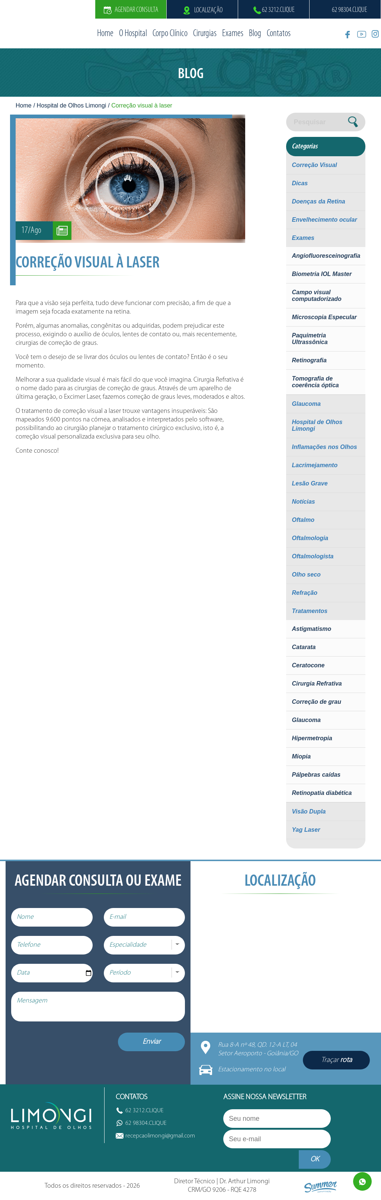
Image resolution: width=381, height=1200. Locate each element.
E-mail (117, 917)
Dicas (300, 183)
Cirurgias (205, 34)
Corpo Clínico (170, 34)
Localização (202, 10)
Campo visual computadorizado (316, 295)
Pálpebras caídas (316, 774)
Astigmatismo (311, 629)
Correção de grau (316, 702)
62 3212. (278, 10)
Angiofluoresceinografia (326, 256)
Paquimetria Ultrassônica (309, 338)
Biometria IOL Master (322, 274)
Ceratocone (308, 665)
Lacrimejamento (314, 465)
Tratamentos (309, 611)
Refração (304, 593)
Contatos (279, 34)
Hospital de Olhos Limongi (71, 105)
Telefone (28, 945)
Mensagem (32, 1000)
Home (105, 34)
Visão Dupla (309, 811)
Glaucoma (306, 404)
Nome (25, 917)
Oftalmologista (312, 556)
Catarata (304, 647)
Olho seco (306, 574)
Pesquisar (310, 122)
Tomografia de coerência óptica (315, 381)
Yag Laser (306, 830)
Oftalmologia (310, 538)
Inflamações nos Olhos (324, 447)
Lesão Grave (309, 483)
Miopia (301, 756)
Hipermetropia (312, 738)
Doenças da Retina (318, 201)
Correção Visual (314, 165)
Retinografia (309, 360)
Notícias (303, 501)
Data (23, 972)
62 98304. (349, 10)
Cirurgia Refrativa (317, 683)
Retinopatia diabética (322, 793)
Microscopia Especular (324, 317)
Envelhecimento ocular (324, 219)
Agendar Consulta (131, 10)
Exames (232, 34)
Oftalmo (303, 520)
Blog (255, 34)
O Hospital (133, 34)
